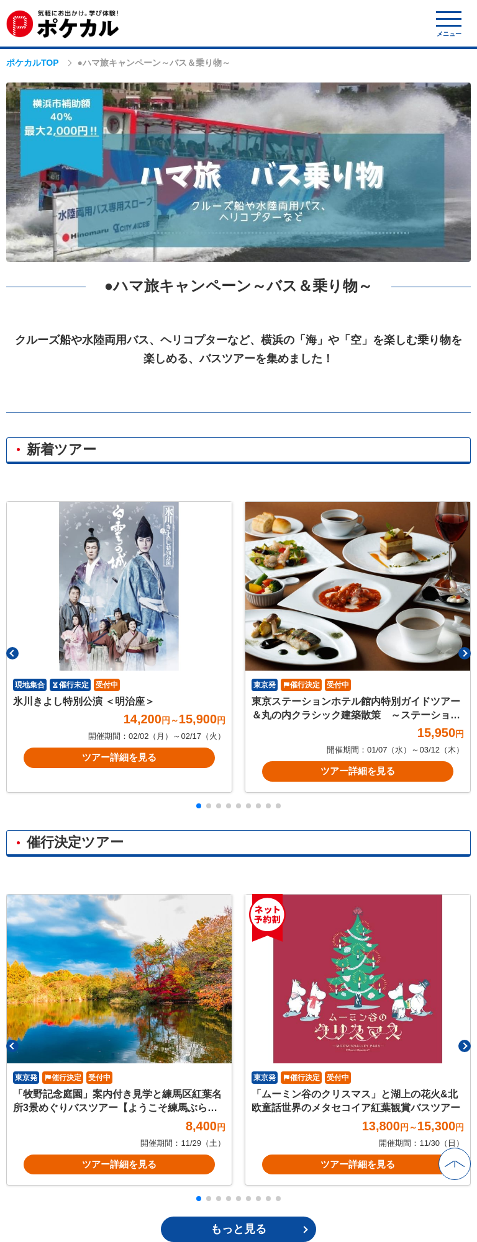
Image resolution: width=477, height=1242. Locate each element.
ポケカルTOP (32, 63)
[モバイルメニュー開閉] (448, 24)
